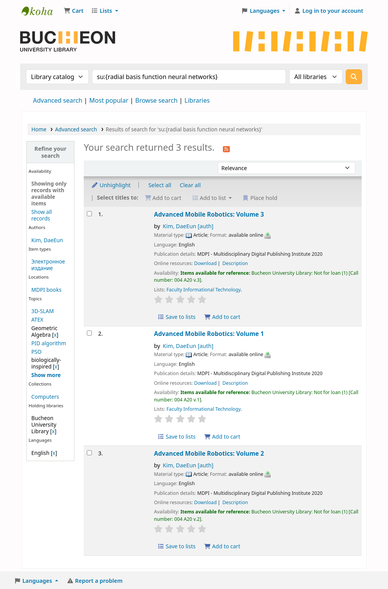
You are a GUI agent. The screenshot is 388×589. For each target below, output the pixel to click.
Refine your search (50, 152)
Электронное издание (48, 265)
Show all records (41, 215)
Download (205, 263)
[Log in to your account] (328, 10)
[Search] (354, 76)
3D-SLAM (42, 311)
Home (39, 129)
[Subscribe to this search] (226, 148)
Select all (159, 185)
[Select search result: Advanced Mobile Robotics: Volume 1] (89, 333)
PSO (36, 351)
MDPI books (46, 289)
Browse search (156, 100)
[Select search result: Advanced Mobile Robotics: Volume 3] (89, 213)
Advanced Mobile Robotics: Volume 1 (209, 333)
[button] (73, 10)
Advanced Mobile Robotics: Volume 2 (209, 453)
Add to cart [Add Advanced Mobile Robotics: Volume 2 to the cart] (222, 546)
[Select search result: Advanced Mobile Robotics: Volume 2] (89, 452)
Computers (45, 396)
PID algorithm (48, 343)
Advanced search (57, 100)
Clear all (190, 185)
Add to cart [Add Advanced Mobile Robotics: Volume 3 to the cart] (222, 316)
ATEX (37, 319)
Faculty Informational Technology (203, 289)
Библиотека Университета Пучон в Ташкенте (41, 11)
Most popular (108, 100)
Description (235, 263)
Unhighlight (111, 185)
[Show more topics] (46, 375)
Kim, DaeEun (47, 240)
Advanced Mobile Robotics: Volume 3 (209, 214)
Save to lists (176, 316)
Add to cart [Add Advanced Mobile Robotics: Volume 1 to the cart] (222, 436)
